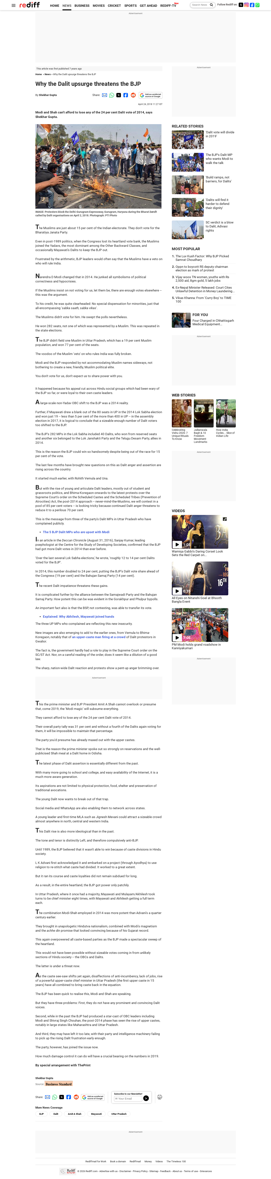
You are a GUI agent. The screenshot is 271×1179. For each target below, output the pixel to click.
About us (177, 1171)
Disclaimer (125, 1171)
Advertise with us (108, 1171)
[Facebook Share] (125, 95)
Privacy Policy (140, 1171)
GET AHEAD (148, 6)
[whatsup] (258, 4)
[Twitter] (241, 4)
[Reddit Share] (132, 95)
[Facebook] (252, 4)
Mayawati (96, 1114)
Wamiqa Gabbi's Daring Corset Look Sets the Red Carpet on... (197, 553)
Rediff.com (91, 1171)
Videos (159, 1161)
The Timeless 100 (176, 1161)
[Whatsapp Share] (111, 95)
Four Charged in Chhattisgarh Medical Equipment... (213, 322)
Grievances (206, 1171)
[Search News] (210, 5)
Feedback (165, 1171)
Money (148, 1161)
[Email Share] (103, 95)
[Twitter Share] (118, 95)
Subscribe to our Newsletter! (128, 1094)
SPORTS (130, 6)
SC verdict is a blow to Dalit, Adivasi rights (220, 226)
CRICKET (114, 6)
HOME (54, 6)
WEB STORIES (184, 395)
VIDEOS (178, 511)
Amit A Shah (74, 1114)
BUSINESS (82, 6)
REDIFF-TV (168, 6)
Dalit (55, 1114)
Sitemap (153, 1171)
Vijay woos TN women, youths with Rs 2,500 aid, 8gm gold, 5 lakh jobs (202, 278)
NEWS (66, 6)
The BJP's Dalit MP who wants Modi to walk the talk (219, 159)
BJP (41, 1114)
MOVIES (99, 6)
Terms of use (191, 1171)
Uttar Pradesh (118, 1114)
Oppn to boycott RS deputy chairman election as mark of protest (202, 268)
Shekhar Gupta (48, 95)
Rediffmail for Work (95, 1161)
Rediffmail (135, 1161)
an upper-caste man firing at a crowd (99, 637)
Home (38, 74)
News (48, 74)
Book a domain (118, 1161)
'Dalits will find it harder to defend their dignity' (217, 204)
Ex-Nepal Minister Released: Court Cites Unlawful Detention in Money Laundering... (205, 289)
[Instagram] (246, 4)
